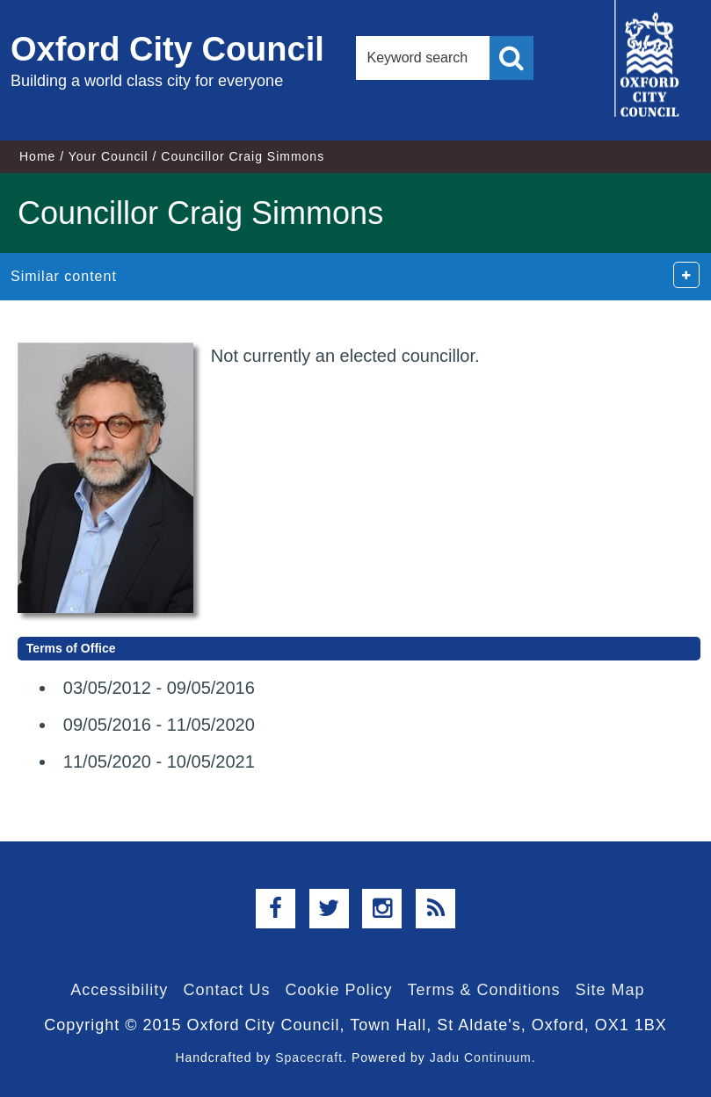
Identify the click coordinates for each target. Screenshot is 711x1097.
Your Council (109, 156)
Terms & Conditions (484, 990)
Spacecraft (309, 1057)
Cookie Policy (338, 990)
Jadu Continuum (481, 1057)
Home (37, 156)
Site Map (610, 990)
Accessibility (119, 990)
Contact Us (226, 990)
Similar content (64, 276)
